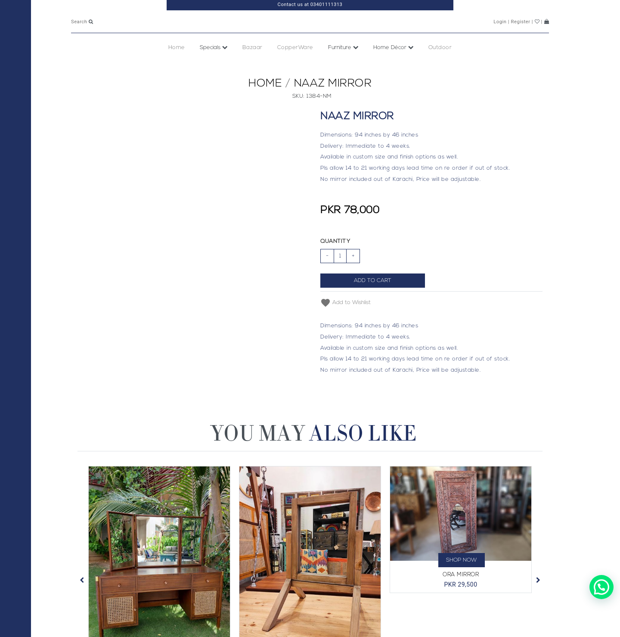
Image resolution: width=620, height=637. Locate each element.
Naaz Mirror (333, 102)
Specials (214, 66)
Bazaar (252, 66)
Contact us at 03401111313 (310, 4)
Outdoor (440, 66)
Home (176, 66)
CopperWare (295, 66)
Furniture (343, 66)
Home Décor (393, 66)
